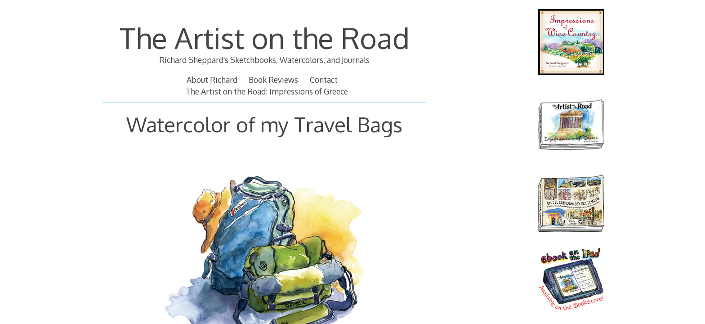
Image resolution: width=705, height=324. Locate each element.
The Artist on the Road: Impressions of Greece (267, 91)
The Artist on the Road (265, 37)
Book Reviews (273, 80)
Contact (324, 80)
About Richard (212, 80)
